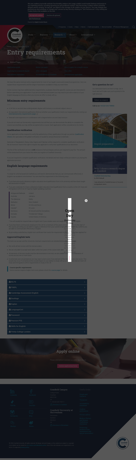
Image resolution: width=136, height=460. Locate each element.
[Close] (86, 208)
